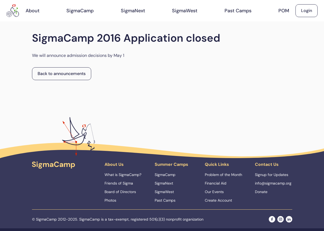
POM (283, 10)
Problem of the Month (223, 174)
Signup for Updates (271, 174)
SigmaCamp (80, 10)
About (32, 10)
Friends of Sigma (119, 183)
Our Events (214, 191)
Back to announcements (62, 73)
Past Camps (238, 10)
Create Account (218, 200)
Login (306, 10)
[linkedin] (289, 219)
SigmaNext (133, 10)
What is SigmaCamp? (123, 174)
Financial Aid (215, 183)
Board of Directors (120, 191)
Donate (261, 191)
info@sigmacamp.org (273, 183)
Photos (110, 200)
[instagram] (280, 219)
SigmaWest (184, 10)
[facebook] (272, 219)
